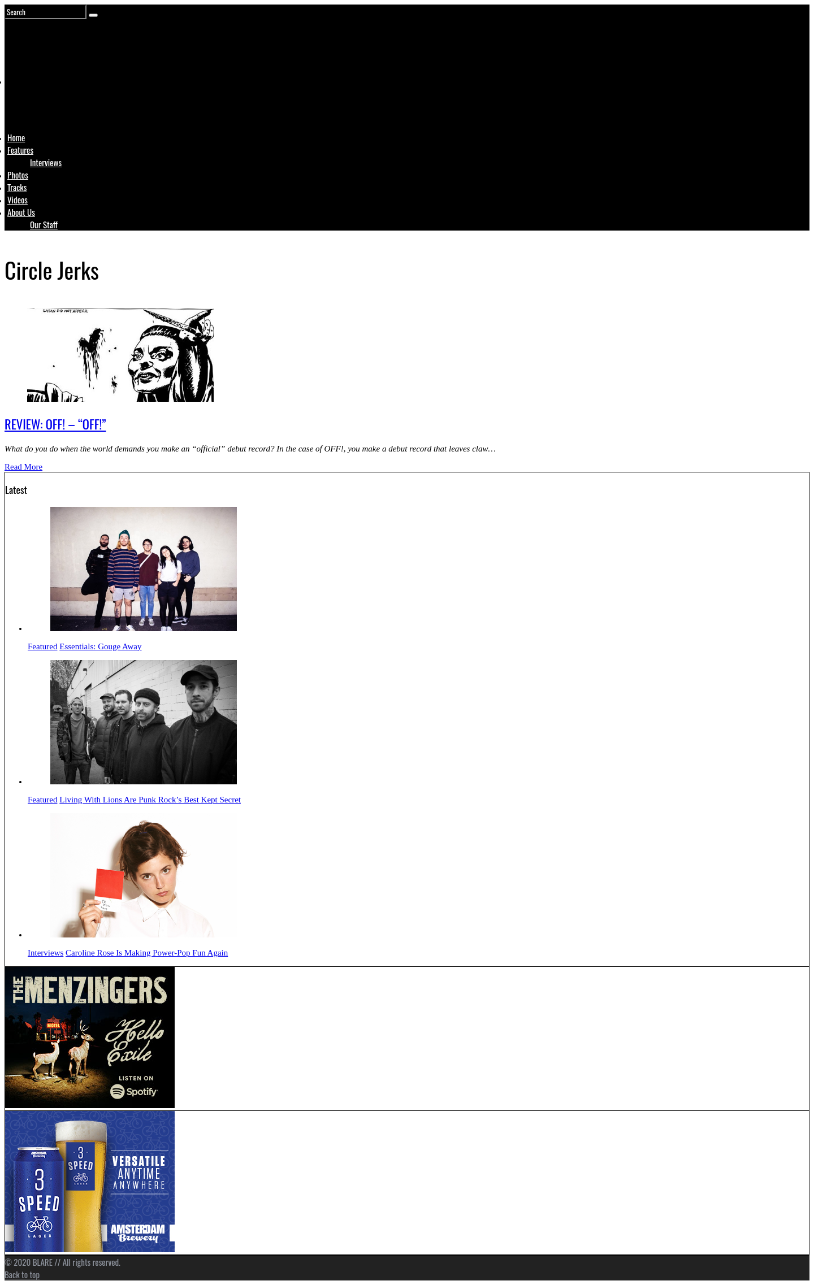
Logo (35, 103)
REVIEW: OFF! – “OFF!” (55, 423)
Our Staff (44, 224)
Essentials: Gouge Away (100, 646)
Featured (42, 646)
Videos (17, 199)
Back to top (22, 1274)
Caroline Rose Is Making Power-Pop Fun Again (147, 952)
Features (20, 150)
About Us (21, 212)
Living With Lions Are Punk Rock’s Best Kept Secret (150, 799)
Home (16, 137)
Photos (17, 174)
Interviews (46, 162)
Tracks (17, 187)
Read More (23, 466)
